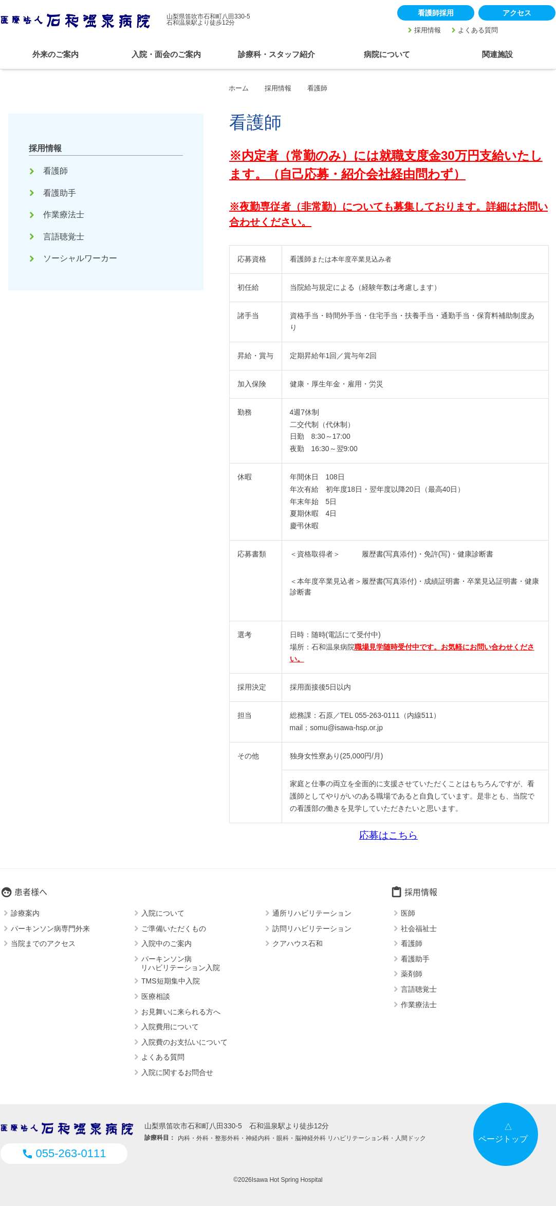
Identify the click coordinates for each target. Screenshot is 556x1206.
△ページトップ (503, 1132)
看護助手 (53, 193)
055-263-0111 (64, 1153)
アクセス (517, 13)
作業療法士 (57, 214)
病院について (387, 54)
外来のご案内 (55, 54)
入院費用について (170, 1027)
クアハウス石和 (297, 943)
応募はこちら (388, 835)
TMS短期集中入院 (170, 981)
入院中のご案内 (166, 943)
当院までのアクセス (43, 943)
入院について (162, 913)
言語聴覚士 (57, 236)
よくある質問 (478, 30)
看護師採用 (436, 13)
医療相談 (155, 996)
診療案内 (25, 913)
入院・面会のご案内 (166, 54)
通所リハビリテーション (311, 913)
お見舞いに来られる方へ (180, 1011)
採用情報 (427, 30)
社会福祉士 (419, 928)
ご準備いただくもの (173, 928)
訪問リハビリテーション (311, 928)
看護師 (49, 170)
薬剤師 (411, 974)
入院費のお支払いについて (184, 1041)
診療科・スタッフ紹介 (276, 54)
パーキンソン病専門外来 (50, 928)
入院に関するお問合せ (177, 1072)
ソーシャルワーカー (74, 258)
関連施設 (497, 54)
